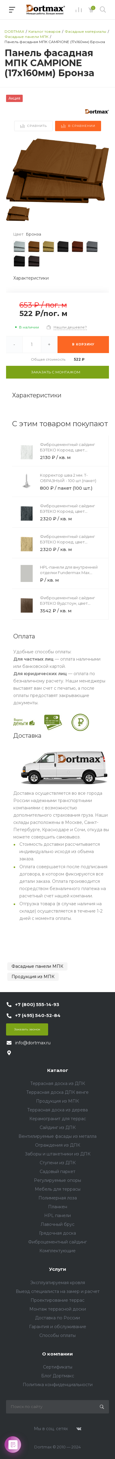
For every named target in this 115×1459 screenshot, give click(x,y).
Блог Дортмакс (57, 1376)
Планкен (57, 1206)
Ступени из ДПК (58, 1162)
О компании (57, 1354)
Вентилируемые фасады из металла (57, 1136)
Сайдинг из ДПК (58, 1127)
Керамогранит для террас (57, 1118)
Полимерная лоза (57, 1198)
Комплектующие (57, 1250)
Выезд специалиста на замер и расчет (58, 1291)
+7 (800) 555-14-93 (37, 1004)
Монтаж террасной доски (57, 1309)
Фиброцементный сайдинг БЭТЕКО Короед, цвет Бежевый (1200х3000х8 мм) (68, 542)
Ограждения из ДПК (57, 1145)
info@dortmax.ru (33, 1043)
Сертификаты (57, 1367)
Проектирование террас (57, 1300)
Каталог (57, 1070)
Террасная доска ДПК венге (57, 1092)
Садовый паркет (57, 1171)
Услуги (57, 1269)
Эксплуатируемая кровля (57, 1282)
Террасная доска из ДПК (57, 1083)
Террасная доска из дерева (57, 1110)
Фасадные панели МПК (37, 966)
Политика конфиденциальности (58, 1384)
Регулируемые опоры (57, 1180)
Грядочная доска (57, 1233)
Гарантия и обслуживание (57, 1326)
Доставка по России (57, 1318)
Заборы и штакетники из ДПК (57, 1154)
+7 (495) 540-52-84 (38, 1015)
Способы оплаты (57, 1335)
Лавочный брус (57, 1224)
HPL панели (57, 1215)
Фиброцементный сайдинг (57, 1242)
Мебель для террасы (57, 1189)
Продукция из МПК (33, 976)
